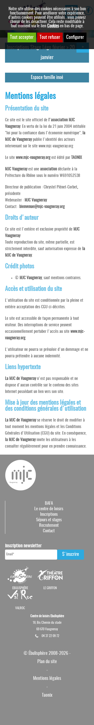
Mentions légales (47, 678)
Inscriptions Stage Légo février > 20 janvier (41, 52)
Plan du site (47, 661)
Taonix (47, 695)
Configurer (75, 37)
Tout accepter (22, 37)
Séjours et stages (49, 520)
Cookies (53, 26)
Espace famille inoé (47, 77)
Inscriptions (49, 514)
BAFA (49, 503)
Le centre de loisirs (48, 509)
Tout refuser (50, 37)
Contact (49, 531)
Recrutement (49, 525)
